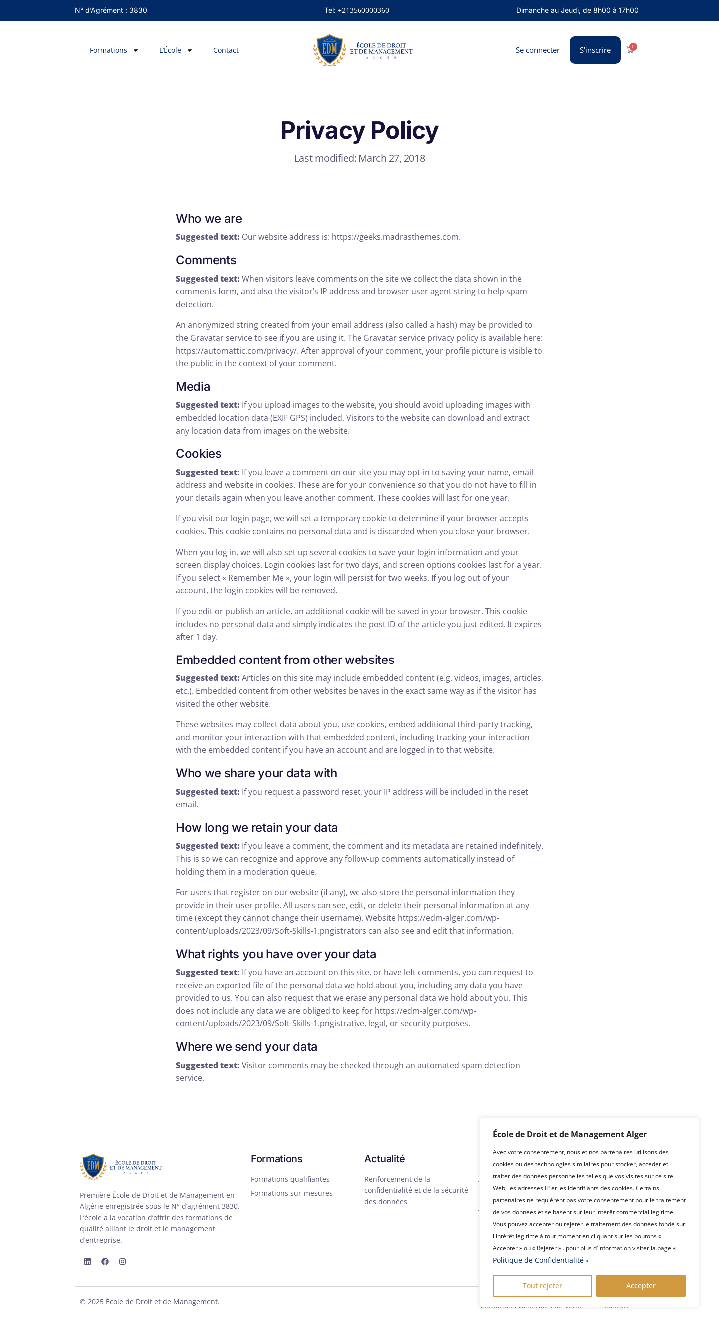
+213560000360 (363, 10)
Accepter (641, 1285)
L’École (176, 50)
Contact (226, 50)
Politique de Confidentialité (538, 1260)
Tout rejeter (542, 1285)
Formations (114, 50)
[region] (589, 1212)
